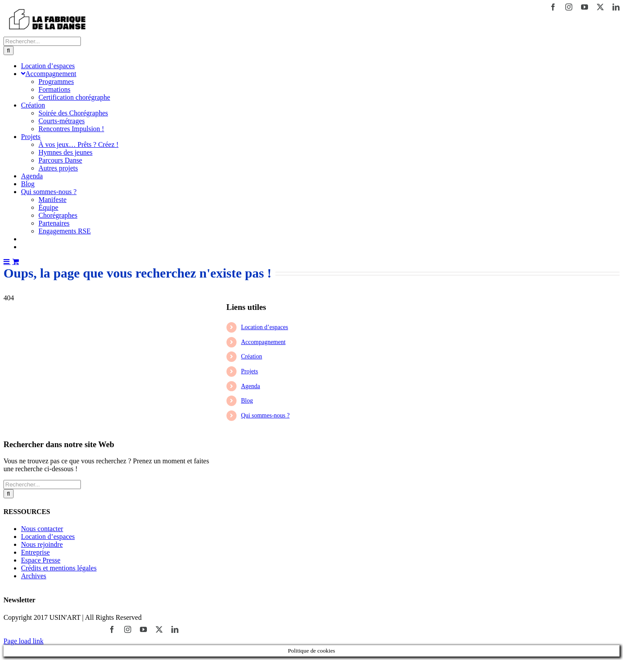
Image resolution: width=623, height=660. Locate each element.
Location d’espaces (264, 327)
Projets (249, 371)
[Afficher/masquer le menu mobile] (6, 261)
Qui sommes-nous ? (265, 415)
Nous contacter (42, 528)
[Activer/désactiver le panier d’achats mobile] (15, 261)
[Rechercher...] (42, 41)
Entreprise (35, 552)
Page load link (23, 641)
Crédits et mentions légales (59, 568)
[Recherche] (8, 50)
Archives (33, 576)
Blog (247, 400)
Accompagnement (263, 342)
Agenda (250, 386)
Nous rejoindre (42, 544)
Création (251, 356)
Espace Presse (40, 560)
